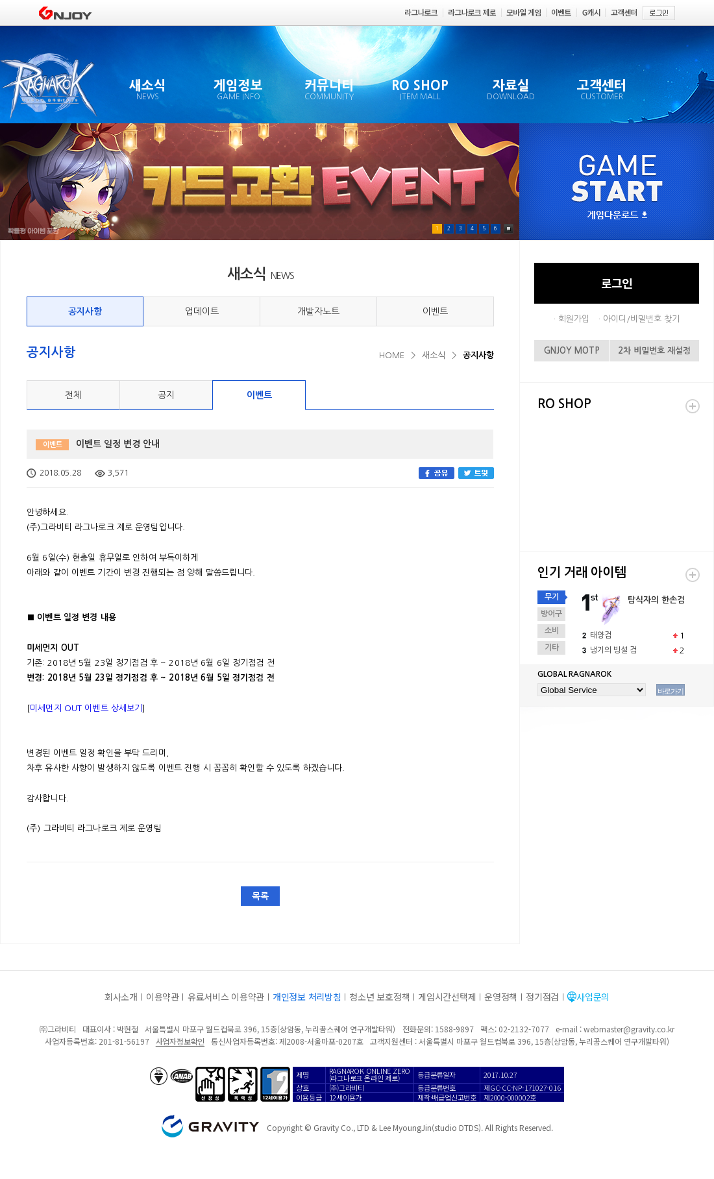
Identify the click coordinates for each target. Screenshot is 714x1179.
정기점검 (542, 996)
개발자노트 (318, 311)
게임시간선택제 (447, 996)
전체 (73, 395)
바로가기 (670, 691)
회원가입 (573, 319)
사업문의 (592, 996)
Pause (508, 229)
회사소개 (121, 996)
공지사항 (85, 311)
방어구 (551, 614)
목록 (260, 896)
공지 (166, 395)
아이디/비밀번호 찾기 (641, 319)
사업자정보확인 (180, 1041)
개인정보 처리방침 (307, 996)
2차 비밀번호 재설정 (654, 350)
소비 (552, 631)
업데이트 (202, 311)
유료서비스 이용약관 (226, 996)
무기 (552, 597)
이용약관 (162, 996)
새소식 (433, 355)
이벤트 (435, 311)
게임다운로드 (617, 216)
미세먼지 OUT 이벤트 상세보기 (86, 708)
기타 (552, 647)
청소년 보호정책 (379, 996)
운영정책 (500, 996)
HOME (391, 355)
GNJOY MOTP (572, 350)
